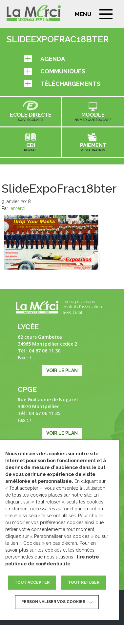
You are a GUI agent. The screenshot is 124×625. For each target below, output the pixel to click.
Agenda (44, 58)
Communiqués (54, 71)
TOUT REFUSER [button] (83, 582)
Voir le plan (62, 370)
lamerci (17, 208)
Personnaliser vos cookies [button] (53, 601)
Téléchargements (62, 83)
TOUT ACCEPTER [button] (32, 582)
